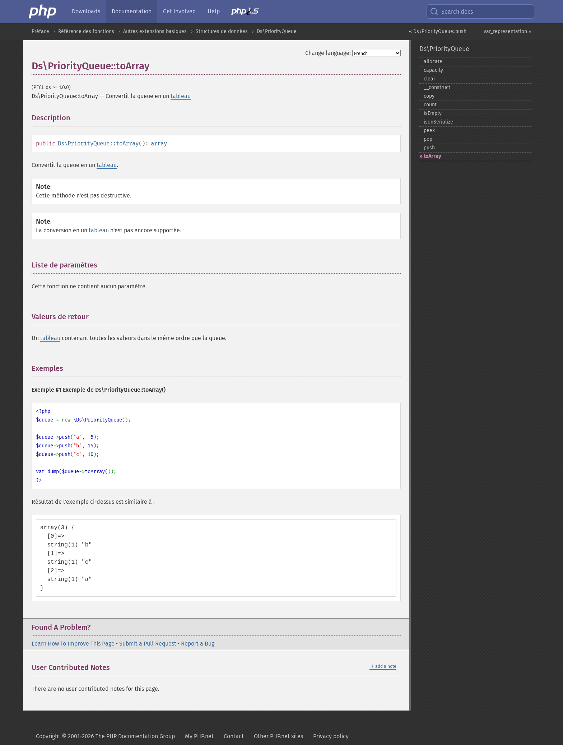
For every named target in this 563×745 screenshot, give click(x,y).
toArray (432, 156)
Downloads (86, 11)
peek (429, 130)
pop (428, 139)
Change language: (328, 53)
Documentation (132, 11)
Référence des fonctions (86, 31)
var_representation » (507, 31)
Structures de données (222, 31)
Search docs (451, 11)
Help (214, 11)
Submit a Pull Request (147, 643)
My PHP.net (199, 736)
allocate (433, 62)
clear (429, 79)
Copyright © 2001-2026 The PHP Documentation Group (105, 736)
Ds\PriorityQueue (277, 31)
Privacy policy (331, 736)
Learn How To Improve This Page (73, 643)
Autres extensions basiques (155, 31)
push (429, 148)
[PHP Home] (43, 11)
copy (429, 96)
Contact (234, 736)
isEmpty (433, 113)
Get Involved (179, 11)
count (430, 105)
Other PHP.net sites (278, 736)
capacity (433, 70)
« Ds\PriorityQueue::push (437, 31)
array (159, 143)
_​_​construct (437, 87)
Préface (40, 31)
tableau (181, 96)
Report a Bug (197, 643)
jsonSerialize (438, 122)
